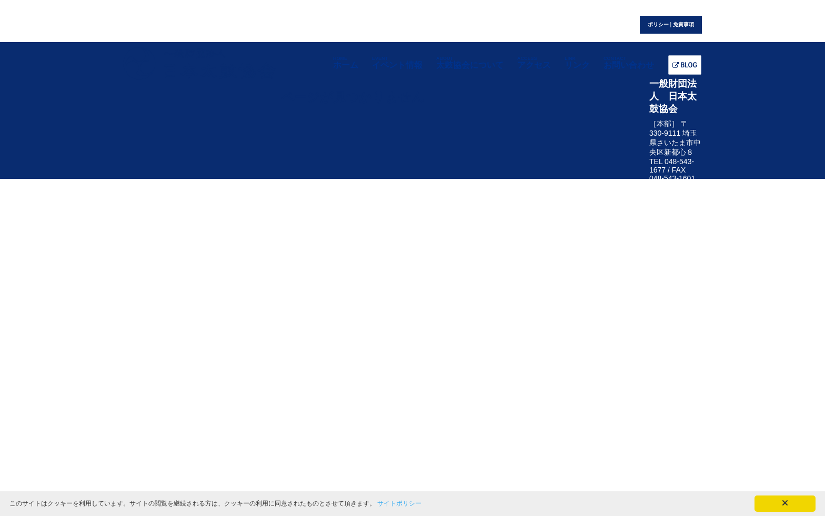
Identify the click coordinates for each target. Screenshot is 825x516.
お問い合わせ (628, 62)
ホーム (345, 62)
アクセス (534, 62)
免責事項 (683, 24)
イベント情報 (397, 62)
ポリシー (658, 24)
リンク (577, 62)
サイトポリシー (399, 503)
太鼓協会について (470, 62)
